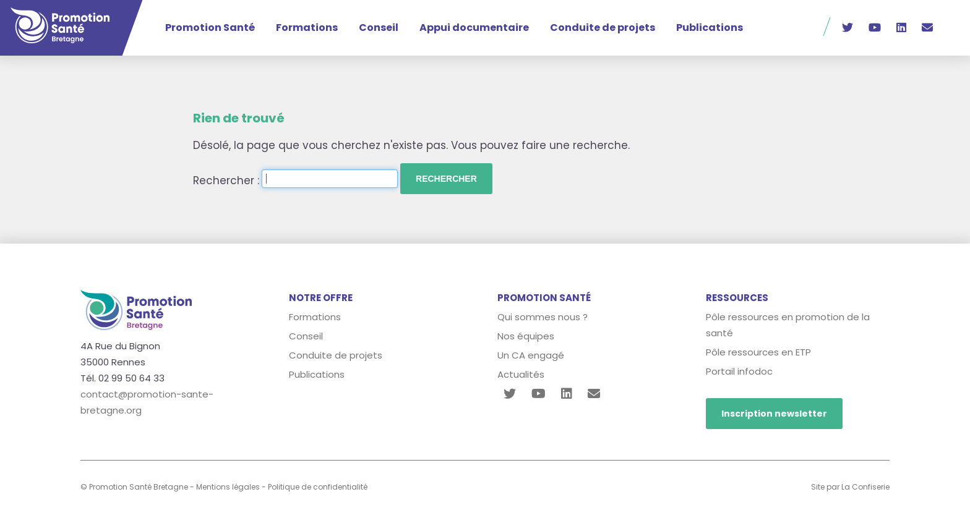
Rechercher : (226, 180)
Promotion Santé (210, 27)
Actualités (520, 374)
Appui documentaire (474, 27)
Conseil (378, 27)
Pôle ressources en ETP (758, 352)
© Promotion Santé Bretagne (134, 487)
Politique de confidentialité (317, 487)
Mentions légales (228, 487)
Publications (709, 27)
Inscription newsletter (774, 413)
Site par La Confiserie (850, 487)
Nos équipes (525, 336)
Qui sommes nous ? (542, 316)
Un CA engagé (530, 355)
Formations (307, 27)
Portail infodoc (739, 371)
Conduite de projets (602, 27)
